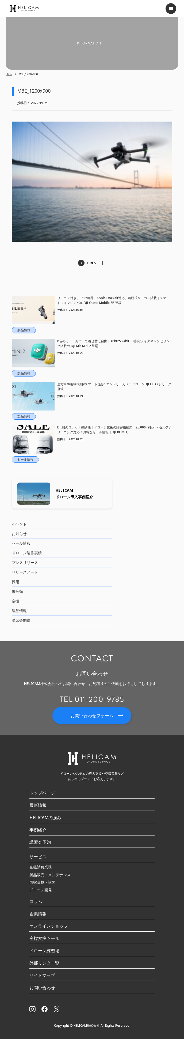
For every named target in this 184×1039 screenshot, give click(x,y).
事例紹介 (38, 830)
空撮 (15, 601)
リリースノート (25, 572)
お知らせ (19, 533)
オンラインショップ (48, 926)
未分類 (17, 591)
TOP (9, 74)
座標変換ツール (44, 938)
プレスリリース (25, 562)
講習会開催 (21, 620)
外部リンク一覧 (44, 963)
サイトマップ (42, 975)
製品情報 (19, 610)
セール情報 (21, 543)
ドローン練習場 (44, 951)
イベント (19, 523)
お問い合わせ (42, 988)
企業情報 (38, 914)
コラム (35, 901)
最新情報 (38, 805)
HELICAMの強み (45, 817)
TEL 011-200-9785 (92, 699)
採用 (15, 581)
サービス (38, 857)
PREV (92, 262)
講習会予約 (40, 842)
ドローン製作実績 (27, 552)
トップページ (42, 793)
